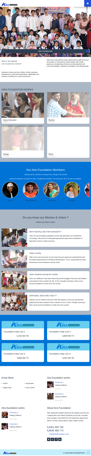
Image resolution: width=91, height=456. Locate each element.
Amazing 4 (14, 424)
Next (86, 51)
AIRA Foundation (45, 51)
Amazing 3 (14, 412)
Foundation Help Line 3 (14, 354)
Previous (5, 193)
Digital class (7, 387)
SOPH (5, 383)
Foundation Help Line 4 (60, 354)
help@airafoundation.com (59, 434)
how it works (30, 387)
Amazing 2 (59, 394)
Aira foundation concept (12, 64)
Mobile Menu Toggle (87, 3)
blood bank (30, 383)
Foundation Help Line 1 (14, 332)
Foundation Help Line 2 (60, 332)
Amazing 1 (59, 382)
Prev (4, 51)
